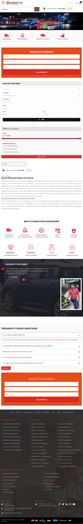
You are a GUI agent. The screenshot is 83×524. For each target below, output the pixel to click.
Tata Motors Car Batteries (40, 463)
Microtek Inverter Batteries (12, 440)
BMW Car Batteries (65, 440)
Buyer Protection (8, 492)
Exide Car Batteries (9, 480)
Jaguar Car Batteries (38, 424)
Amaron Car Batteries (10, 474)
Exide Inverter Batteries (10, 434)
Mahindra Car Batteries (39, 453)
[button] (66, 312)
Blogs (58, 412)
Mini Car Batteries (64, 427)
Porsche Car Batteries (66, 424)
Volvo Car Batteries (37, 466)
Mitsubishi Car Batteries (66, 430)
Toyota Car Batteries (65, 463)
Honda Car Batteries (65, 447)
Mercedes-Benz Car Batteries (41, 456)
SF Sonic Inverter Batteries (12, 437)
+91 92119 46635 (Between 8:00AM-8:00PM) (17, 508)
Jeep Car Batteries (37, 427)
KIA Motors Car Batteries (39, 437)
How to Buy (48, 489)
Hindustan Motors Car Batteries (69, 450)
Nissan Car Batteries (65, 456)
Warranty (6, 489)
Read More (6, 369)
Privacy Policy (7, 484)
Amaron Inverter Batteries (11, 430)
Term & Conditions (9, 487)
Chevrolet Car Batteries (39, 443)
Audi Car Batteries (37, 440)
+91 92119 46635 (9, 510)
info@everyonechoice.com (12, 513)
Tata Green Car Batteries (11, 477)
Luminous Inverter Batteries (12, 424)
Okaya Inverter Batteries (11, 427)
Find (41, 120)
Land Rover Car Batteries (39, 434)
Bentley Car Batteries (38, 430)
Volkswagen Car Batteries (67, 466)
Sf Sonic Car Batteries (52, 474)
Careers (37, 412)
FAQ (53, 412)
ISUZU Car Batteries (65, 434)
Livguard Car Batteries (52, 477)
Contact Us (46, 412)
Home (12, 412)
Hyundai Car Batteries (38, 450)
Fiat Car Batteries (64, 443)
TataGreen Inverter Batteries (12, 450)
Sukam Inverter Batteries (11, 447)
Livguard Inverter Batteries (12, 443)
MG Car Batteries (64, 437)
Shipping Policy (50, 484)
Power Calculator (68, 412)
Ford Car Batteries (37, 447)
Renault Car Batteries (38, 460)
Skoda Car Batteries (65, 460)
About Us (19, 412)
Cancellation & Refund (52, 487)
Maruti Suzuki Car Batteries (67, 453)
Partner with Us (28, 412)
